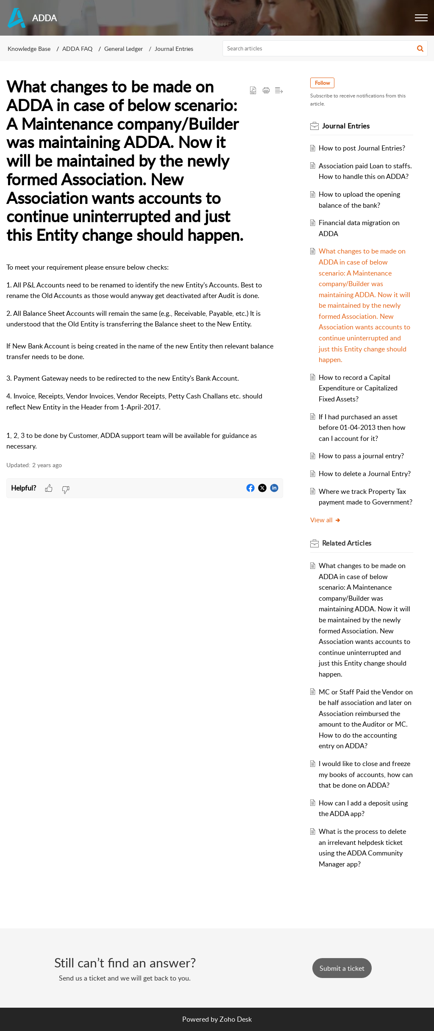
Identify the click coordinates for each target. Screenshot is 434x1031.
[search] (325, 48)
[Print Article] (266, 90)
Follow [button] (322, 82)
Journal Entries (174, 49)
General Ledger (123, 49)
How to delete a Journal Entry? (365, 473)
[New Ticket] (342, 968)
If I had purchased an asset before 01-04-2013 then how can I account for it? (362, 427)
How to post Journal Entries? (362, 148)
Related (347, 543)
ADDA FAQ (77, 49)
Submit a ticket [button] (342, 968)
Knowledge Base (29, 49)
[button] (421, 18)
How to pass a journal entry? (361, 455)
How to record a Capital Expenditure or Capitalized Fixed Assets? (358, 388)
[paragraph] (144, 357)
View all (325, 520)
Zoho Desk (236, 1019)
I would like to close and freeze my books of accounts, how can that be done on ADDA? (366, 774)
